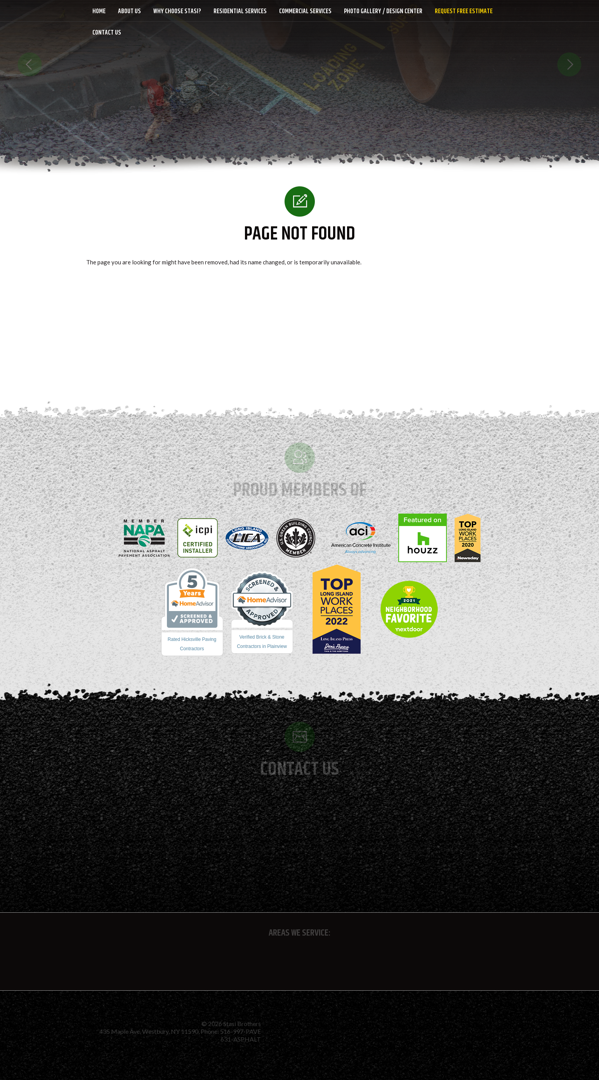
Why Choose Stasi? (177, 11)
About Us (129, 11)
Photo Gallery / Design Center (383, 11)
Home (99, 11)
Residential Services (240, 11)
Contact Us (106, 33)
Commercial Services (305, 11)
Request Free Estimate (464, 11)
